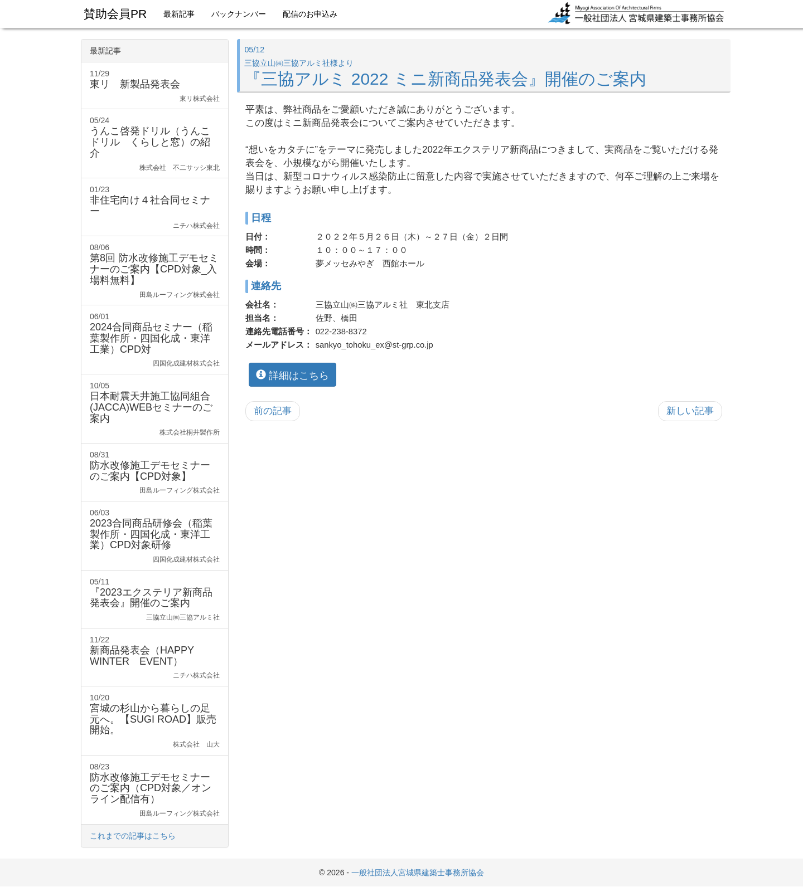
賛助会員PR (115, 13)
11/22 (155, 657)
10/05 (155, 409)
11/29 (155, 86)
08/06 (155, 271)
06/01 (155, 340)
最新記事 (179, 13)
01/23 (155, 207)
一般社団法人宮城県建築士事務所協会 (417, 872)
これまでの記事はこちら (133, 835)
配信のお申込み (310, 13)
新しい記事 (690, 411)
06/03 (155, 536)
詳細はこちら (292, 374)
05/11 (155, 599)
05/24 (155, 144)
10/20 (155, 721)
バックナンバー (238, 13)
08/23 (155, 790)
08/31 (155, 472)
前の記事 (273, 411)
